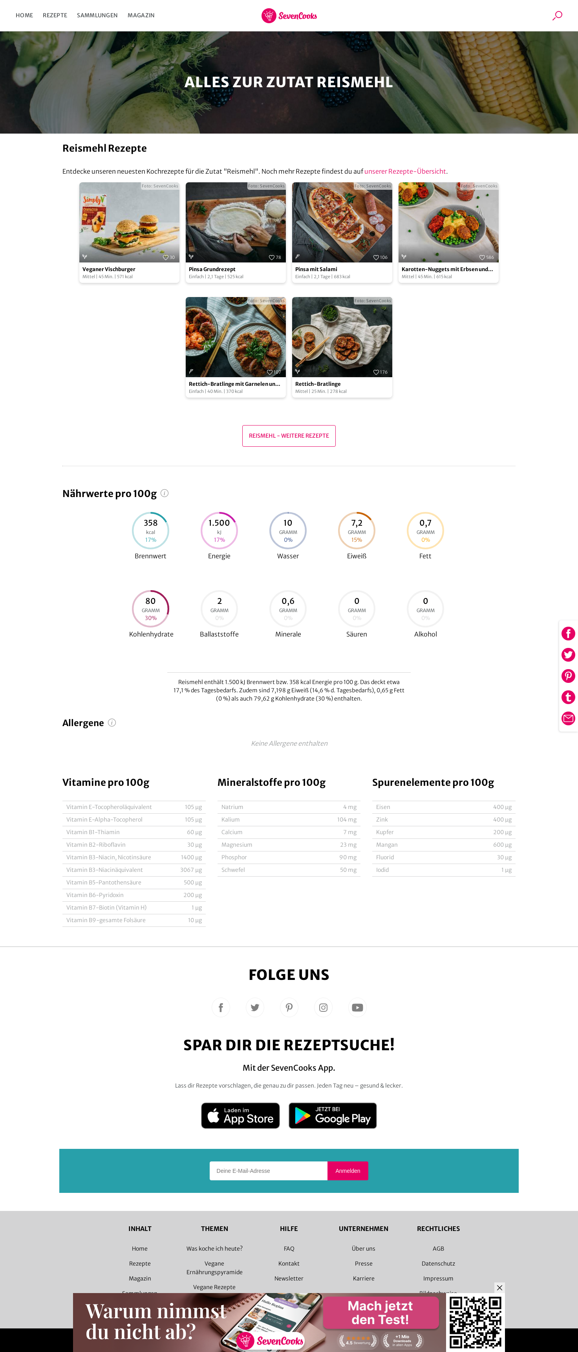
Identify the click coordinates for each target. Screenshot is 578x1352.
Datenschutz (438, 1263)
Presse (364, 1263)
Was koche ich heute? (215, 1248)
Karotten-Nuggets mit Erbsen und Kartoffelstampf (445, 269)
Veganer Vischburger (108, 269)
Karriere (364, 1278)
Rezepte (55, 15)
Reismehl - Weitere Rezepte (289, 435)
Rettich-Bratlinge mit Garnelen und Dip (233, 384)
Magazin (141, 15)
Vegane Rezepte (214, 1287)
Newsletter (289, 1278)
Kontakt (289, 1263)
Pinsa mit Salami (316, 269)
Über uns (363, 1248)
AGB (438, 1248)
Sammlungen (97, 15)
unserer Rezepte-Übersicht (405, 171)
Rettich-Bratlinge (318, 384)
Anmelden (347, 1171)
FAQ (289, 1248)
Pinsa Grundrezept (212, 269)
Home (24, 15)
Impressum (438, 1278)
